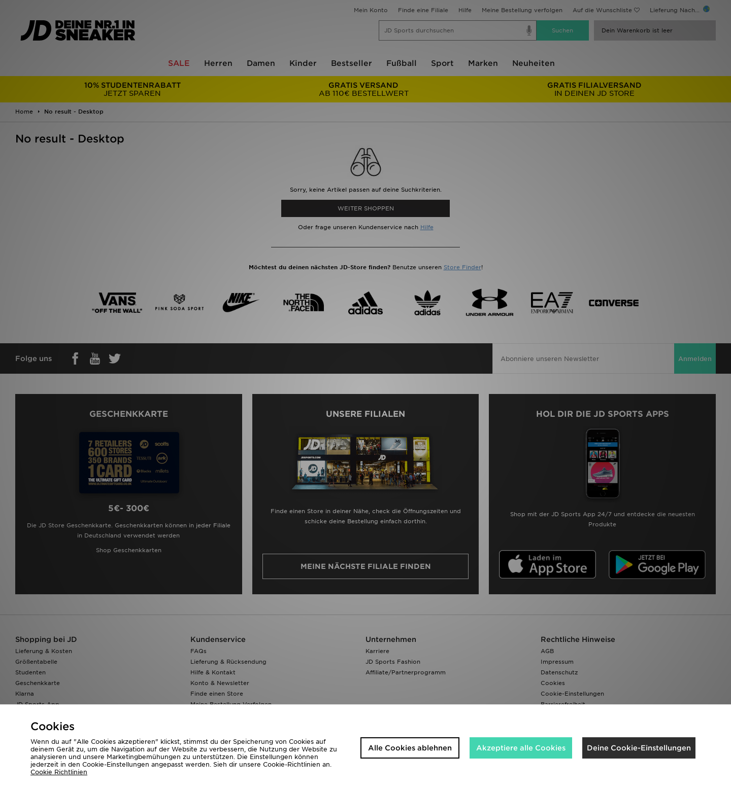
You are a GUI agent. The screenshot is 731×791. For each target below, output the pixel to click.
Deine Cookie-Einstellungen (639, 748)
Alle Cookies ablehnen (410, 748)
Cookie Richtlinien (58, 772)
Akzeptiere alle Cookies (521, 748)
